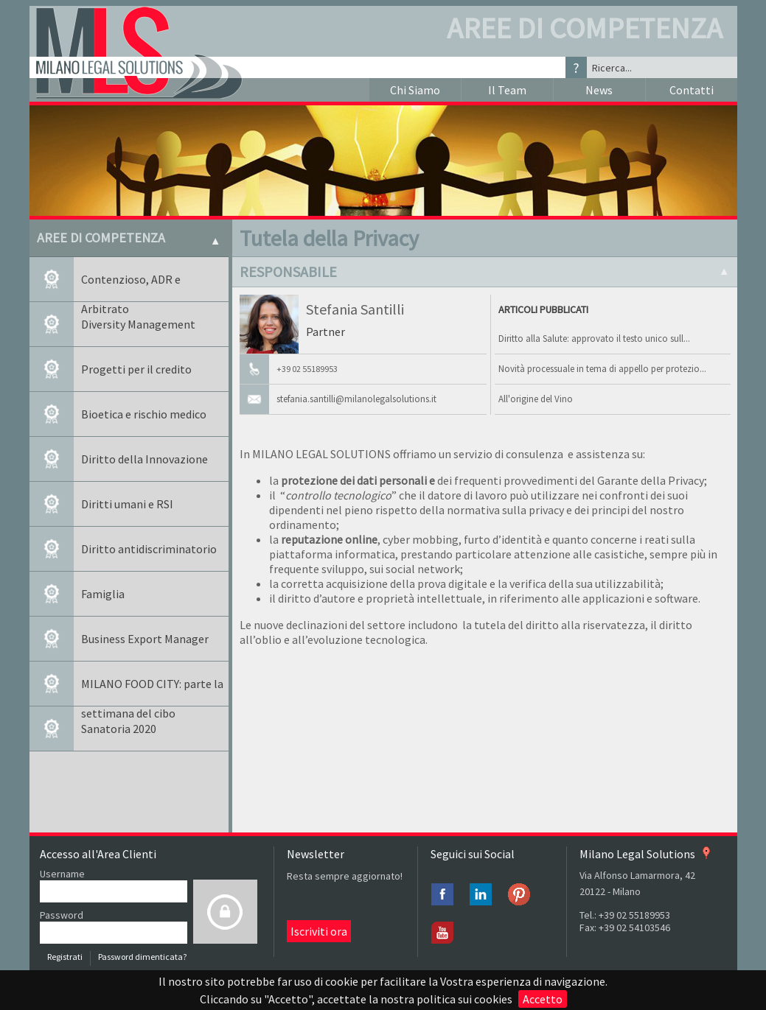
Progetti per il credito (136, 369)
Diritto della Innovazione (144, 459)
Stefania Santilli (355, 309)
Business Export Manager (145, 638)
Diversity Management (138, 324)
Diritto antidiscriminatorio (149, 548)
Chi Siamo (415, 90)
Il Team (507, 90)
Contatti (691, 90)
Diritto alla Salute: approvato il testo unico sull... (594, 338)
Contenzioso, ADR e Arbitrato (131, 287)
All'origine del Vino (535, 399)
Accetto (543, 999)
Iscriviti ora (318, 931)
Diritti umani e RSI (127, 504)
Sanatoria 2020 (118, 728)
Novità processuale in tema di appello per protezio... (602, 368)
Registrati (65, 956)
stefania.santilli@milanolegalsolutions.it (356, 399)
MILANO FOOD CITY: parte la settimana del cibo (152, 691)
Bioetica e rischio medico (143, 414)
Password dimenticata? (142, 956)
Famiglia (103, 593)
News (599, 90)
